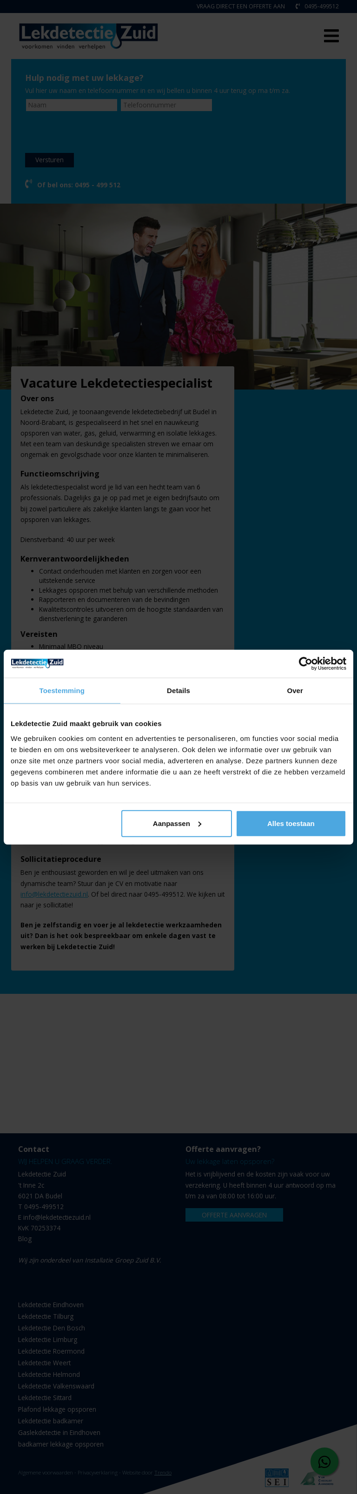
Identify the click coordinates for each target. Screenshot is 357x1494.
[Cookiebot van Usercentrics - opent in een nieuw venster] (305, 664)
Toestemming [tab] (62, 690)
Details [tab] (178, 690)
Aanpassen (177, 823)
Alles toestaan (291, 823)
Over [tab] (295, 690)
